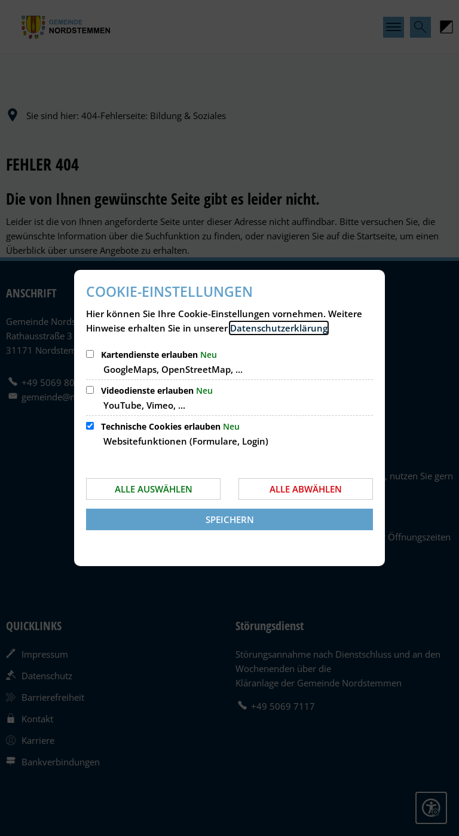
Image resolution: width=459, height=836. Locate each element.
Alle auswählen (153, 489)
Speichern (230, 519)
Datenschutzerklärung (279, 328)
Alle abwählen (306, 489)
